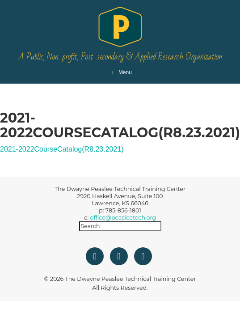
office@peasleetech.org (123, 217)
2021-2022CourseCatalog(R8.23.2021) (62, 149)
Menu (120, 72)
